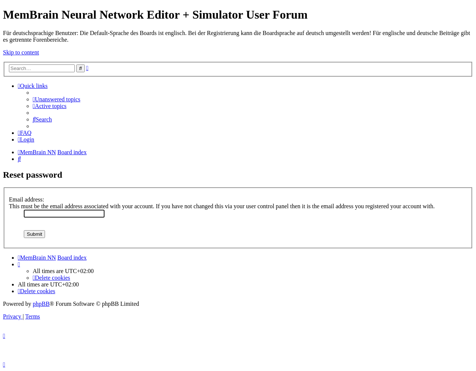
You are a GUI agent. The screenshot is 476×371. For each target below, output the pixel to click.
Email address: (26, 199)
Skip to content (21, 52)
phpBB (41, 304)
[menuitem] (56, 99)
